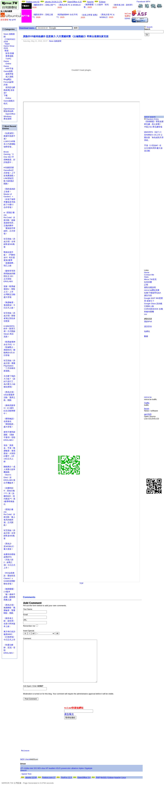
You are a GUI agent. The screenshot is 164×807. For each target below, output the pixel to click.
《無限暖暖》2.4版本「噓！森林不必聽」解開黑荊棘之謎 (9, 594)
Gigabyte (88, 777)
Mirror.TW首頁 (150, 279)
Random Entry (151, 119)
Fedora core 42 (32, 2)
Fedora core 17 (48, 786)
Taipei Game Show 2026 (9, 46)
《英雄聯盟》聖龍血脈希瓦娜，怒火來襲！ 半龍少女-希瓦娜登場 (154, 124)
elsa (43, 777)
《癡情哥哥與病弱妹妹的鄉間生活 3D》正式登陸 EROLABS (9, 276)
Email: (25, 615)
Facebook (141, 1)
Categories (8, 29)
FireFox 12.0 (66, 786)
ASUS (58, 777)
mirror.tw (148, 397)
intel (31, 777)
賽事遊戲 (8, 56)
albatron (74, 777)
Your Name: (28, 609)
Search (148, 27)
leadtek (52, 777)
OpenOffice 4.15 (75, 2)
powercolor (66, 777)
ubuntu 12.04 (31, 786)
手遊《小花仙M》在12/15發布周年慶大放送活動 (153, 148)
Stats (146, 277)
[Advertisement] (154, 50)
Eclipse (102, 2)
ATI (21, 777)
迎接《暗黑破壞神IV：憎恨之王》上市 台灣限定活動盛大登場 (9, 291)
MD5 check (25, 768)
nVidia (26, 777)
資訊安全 (148, 326)
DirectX (23, 779)
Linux (123, 786)
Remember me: (30, 626)
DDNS (127, 18)
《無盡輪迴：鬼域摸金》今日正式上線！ (9, 305)
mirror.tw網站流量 (151, 290)
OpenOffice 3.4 (83, 786)
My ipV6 (12, 20)
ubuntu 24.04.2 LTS (53, 2)
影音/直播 (9, 53)
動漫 (7, 50)
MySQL (104, 786)
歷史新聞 (7, 119)
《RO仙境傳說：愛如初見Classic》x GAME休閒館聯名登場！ (9, 578)
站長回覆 (148, 282)
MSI (39, 777)
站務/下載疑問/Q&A (152, 293)
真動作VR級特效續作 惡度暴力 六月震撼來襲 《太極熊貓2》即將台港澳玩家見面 (65, 36)
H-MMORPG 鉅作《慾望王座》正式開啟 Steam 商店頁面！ (9, 331)
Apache (90, 2)
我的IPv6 (148, 321)
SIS (35, 777)
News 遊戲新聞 (55, 41)
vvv (145, 314)
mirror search (150, 117)
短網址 (147, 331)
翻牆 (146, 336)
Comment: (27, 638)
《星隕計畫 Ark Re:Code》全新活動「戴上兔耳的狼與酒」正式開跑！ (9, 517)
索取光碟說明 (150, 287)
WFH (148, 1)
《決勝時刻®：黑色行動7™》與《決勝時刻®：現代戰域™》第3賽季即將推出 (9, 496)
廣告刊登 (148, 295)
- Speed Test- (26, 783)
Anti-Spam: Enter (33, 695)
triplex (81, 777)
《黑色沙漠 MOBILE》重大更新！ (9, 546)
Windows (8, 116)
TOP (81, 583)
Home (146, 272)
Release (25, 760)
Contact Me (149, 275)
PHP (98, 786)
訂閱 (146, 285)
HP (47, 777)
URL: (25, 620)
